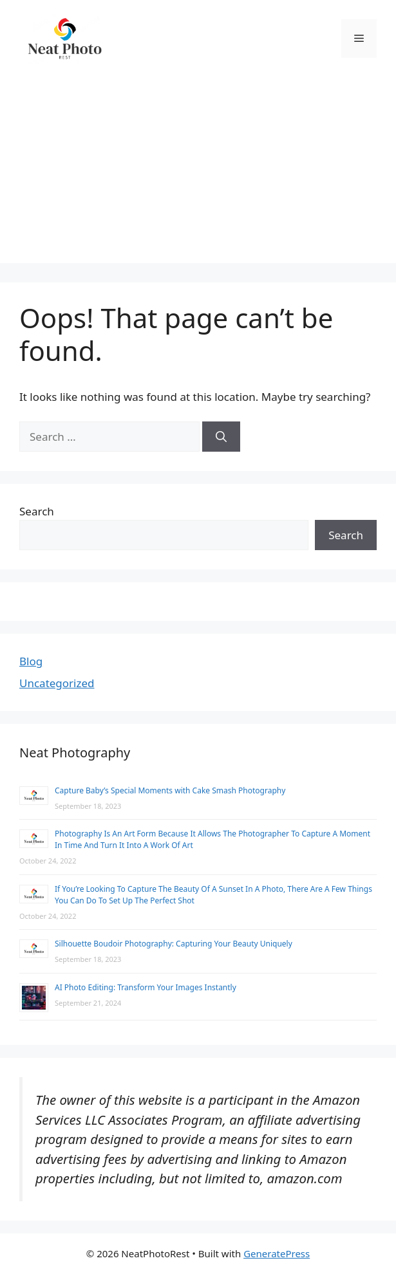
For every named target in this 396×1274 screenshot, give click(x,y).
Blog (30, 661)
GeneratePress (276, 1253)
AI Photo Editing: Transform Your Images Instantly (145, 987)
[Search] (221, 436)
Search (36, 511)
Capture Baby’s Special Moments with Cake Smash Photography (170, 790)
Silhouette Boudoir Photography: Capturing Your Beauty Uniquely (173, 943)
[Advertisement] (198, 173)
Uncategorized (57, 683)
